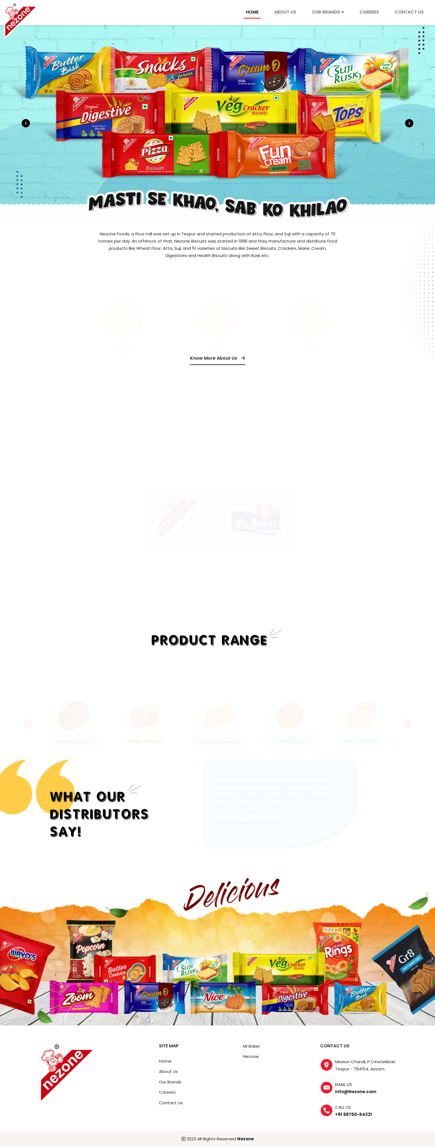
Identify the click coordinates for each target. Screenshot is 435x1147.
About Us (285, 12)
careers (369, 12)
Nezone (251, 1056)
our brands (328, 12)
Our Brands (170, 1082)
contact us (409, 12)
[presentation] (26, 123)
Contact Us (171, 1103)
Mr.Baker (251, 1046)
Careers (167, 1092)
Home (252, 12)
